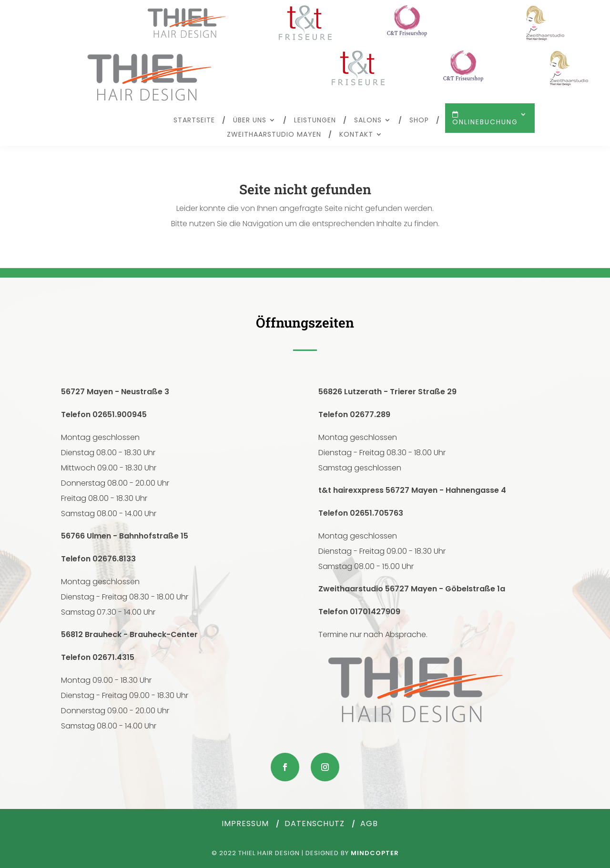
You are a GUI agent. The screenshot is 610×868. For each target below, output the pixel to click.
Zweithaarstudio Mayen (274, 135)
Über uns (249, 121)
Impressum (245, 823)
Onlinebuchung (485, 121)
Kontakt (356, 135)
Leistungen (315, 121)
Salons (368, 121)
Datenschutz (315, 823)
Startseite (194, 121)
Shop (419, 121)
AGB (369, 823)
